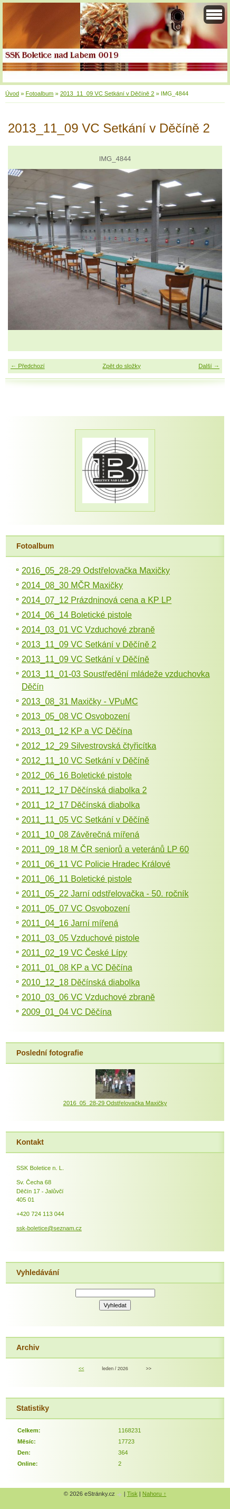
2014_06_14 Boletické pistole (77, 614)
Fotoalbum (40, 93)
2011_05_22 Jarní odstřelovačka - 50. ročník (105, 893)
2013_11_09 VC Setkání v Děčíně (85, 659)
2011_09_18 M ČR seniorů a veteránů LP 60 (105, 849)
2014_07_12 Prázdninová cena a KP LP (96, 600)
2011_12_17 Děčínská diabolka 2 (84, 790)
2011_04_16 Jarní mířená (70, 923)
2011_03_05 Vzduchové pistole (80, 937)
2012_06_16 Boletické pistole (77, 775)
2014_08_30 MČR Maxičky (72, 585)
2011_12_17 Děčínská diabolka (81, 804)
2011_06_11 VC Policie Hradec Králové (96, 864)
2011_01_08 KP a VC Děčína (77, 967)
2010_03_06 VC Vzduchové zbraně (88, 997)
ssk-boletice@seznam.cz (49, 1228)
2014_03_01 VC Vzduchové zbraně (88, 629)
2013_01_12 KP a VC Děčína (77, 731)
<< (81, 1368)
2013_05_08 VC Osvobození (76, 716)
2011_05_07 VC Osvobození (76, 908)
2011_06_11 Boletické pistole (77, 878)
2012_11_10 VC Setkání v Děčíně (85, 760)
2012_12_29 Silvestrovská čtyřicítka (89, 745)
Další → (208, 366)
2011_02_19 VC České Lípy (74, 952)
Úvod (12, 93)
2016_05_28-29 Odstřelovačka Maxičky (96, 570)
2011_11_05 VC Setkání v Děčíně (85, 819)
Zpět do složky (121, 366)
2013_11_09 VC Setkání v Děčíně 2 (107, 93)
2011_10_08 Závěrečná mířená (80, 834)
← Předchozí (28, 366)
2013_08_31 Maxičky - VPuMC (80, 701)
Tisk (132, 1494)
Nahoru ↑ (154, 1494)
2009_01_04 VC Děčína (67, 1011)
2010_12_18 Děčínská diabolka (81, 982)
